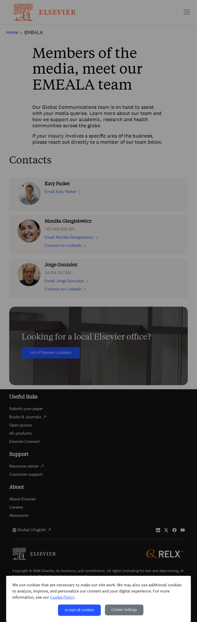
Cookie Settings (124, 610)
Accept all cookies (79, 610)
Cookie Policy (62, 597)
